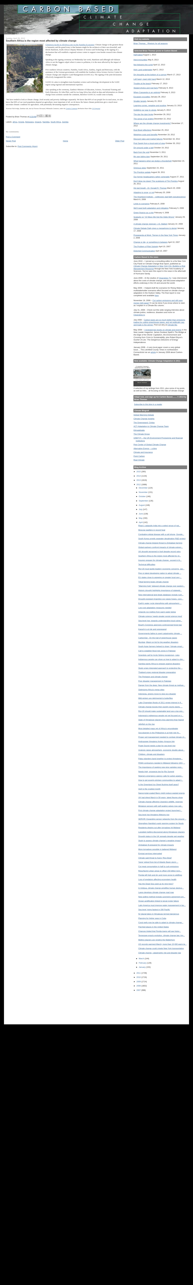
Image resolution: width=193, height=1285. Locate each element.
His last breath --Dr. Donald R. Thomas (149, 188)
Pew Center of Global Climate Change (149, 444)
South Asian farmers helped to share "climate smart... (161, 646)
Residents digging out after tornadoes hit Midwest (159, 827)
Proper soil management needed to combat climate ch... (162, 737)
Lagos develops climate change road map (156, 892)
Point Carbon (139, 456)
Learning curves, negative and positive (149, 105)
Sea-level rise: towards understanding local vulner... (160, 621)
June (141, 514)
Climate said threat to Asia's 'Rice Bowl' (155, 858)
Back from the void (141, 152)
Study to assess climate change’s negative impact (159, 840)
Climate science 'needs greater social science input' (160, 616)
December (143, 488)
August (142, 505)
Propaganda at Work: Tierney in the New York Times (155, 235)
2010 (138, 977)
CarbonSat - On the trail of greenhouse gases (157, 638)
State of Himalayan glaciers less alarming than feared (161, 720)
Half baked (138, 55)
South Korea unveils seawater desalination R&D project (161, 538)
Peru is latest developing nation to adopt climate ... (159, 573)
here (157, 295)
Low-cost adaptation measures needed (154, 608)
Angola (21, 122)
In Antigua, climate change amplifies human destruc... (161, 888)
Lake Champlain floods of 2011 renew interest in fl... (160, 702)
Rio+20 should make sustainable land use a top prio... (161, 711)
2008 (138, 986)
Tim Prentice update (141, 172)
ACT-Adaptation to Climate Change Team (151, 426)
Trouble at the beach (142, 83)
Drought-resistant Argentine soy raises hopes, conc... (160, 599)
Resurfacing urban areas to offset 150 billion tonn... (160, 871)
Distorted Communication (144, 251)
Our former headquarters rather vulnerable (151, 177)
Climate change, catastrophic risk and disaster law (159, 953)
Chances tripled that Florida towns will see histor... (159, 931)
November (143, 492)
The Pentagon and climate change (153, 677)
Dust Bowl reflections (142, 130)
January (142, 967)
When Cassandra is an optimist (146, 92)
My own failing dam (141, 156)
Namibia (46, 122)
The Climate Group (141, 434)
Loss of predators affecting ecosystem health (157, 879)
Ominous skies (139, 168)
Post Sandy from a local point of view (149, 143)
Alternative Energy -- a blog (145, 448)
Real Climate (138, 460)
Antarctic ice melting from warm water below (157, 612)
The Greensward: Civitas (144, 422)
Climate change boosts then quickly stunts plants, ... (160, 707)
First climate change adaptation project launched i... (160, 810)
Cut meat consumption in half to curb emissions (158, 866)
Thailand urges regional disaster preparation (157, 672)
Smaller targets (139, 101)
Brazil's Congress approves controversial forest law (160, 625)
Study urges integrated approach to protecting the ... (160, 668)
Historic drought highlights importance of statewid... (160, 590)
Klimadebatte (139, 430)
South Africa (56, 122)
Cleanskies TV (165, 278)
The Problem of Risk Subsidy (145, 246)
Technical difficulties (146, 564)
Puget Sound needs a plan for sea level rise (156, 746)
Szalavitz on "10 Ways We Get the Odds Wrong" (154, 217)
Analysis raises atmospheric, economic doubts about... (161, 750)
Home (65, 141)
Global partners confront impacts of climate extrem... (160, 547)
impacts (38, 122)
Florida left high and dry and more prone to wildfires (160, 875)
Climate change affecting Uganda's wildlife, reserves (160, 802)
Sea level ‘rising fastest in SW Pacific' (154, 909)
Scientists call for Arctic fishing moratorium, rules (158, 655)
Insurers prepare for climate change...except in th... (160, 560)
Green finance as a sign (143, 212)
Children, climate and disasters (151, 754)
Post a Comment (13, 137)
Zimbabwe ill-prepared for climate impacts (156, 845)
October (142, 496)
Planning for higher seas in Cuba (152, 918)
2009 (138, 981)
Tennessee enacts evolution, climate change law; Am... (161, 935)
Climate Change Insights (143, 419)
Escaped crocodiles (141, 97)
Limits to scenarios (141, 204)
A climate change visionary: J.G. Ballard (150, 224)
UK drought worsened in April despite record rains (159, 551)
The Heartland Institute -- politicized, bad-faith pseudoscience (159, 197)
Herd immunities (140, 60)
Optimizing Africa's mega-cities (151, 690)
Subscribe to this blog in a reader (148, 404)
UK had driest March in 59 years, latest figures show (160, 797)
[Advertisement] (147, 1005)
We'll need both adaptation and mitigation (151, 208)
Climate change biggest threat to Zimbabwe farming (160, 543)
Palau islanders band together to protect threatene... (160, 759)
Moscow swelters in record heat (151, 530)
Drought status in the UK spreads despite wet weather (161, 836)
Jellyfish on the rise (146, 724)
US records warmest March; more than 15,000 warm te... (162, 944)
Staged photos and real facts (145, 88)
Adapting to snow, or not (143, 192)
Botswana (29, 122)
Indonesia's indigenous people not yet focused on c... (160, 715)
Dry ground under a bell (143, 148)
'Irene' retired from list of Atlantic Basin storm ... (158, 862)
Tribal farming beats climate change (153, 582)
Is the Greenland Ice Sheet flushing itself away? (158, 784)
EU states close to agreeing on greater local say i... (160, 577)
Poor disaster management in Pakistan (154, 681)
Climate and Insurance (143, 452)
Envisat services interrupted (150, 853)
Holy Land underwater (142, 70)
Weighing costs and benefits (145, 134)
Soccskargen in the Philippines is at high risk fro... (159, 733)
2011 (138, 973)
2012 (138, 484)
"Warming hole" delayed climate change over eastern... (161, 586)
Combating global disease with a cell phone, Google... (161, 534)
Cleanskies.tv (139, 315)
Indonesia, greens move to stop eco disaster (157, 694)
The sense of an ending (143, 119)
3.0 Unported (96, 108)
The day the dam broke (143, 114)
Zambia (65, 122)
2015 (138, 471)
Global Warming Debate (143, 415)
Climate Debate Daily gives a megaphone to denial (155, 228)
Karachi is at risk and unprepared (152, 629)
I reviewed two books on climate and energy (162, 330)
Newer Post (11, 141)
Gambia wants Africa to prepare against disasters (159, 664)
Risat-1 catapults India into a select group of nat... (159, 525)
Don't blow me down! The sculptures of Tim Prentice (155, 181)
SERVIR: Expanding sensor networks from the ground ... (162, 819)
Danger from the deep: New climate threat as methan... (161, 685)
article (153, 352)
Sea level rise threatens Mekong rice (153, 815)
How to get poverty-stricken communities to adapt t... (160, 780)
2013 (138, 480)
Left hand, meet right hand (144, 79)
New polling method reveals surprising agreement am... (161, 897)
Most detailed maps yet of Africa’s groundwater (158, 728)
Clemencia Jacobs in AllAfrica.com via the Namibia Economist (70, 45)
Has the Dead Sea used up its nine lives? (155, 884)
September (144, 501)
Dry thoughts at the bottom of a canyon (149, 75)
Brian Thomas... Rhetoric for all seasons (150, 43)
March (142, 958)
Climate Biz (172, 325)
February (143, 963)
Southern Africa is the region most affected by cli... (159, 556)
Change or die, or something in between (150, 242)
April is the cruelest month (149, 789)
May (141, 518)
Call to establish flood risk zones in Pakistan (157, 651)
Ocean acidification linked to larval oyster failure (158, 901)
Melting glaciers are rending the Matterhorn (156, 940)
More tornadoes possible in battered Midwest (157, 849)
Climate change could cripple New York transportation (161, 948)
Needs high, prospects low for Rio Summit (156, 771)
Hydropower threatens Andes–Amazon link (156, 741)
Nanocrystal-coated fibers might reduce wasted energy (161, 793)
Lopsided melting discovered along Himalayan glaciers (161, 832)
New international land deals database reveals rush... (160, 595)
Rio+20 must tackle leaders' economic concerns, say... (161, 569)
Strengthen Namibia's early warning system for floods (161, 823)
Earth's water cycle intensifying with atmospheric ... (160, 603)
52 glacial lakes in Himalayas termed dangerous (158, 914)
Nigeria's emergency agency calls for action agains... (160, 776)
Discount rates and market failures (148, 139)
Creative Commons (71, 108)
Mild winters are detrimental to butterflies (155, 698)
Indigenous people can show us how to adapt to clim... (161, 659)
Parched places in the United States (153, 927)
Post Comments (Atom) (28, 146)
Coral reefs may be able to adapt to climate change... (160, 922)
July (141, 509)
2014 (138, 476)
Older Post (119, 141)
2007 (138, 990)
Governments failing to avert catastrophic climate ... (160, 633)
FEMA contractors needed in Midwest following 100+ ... (161, 763)
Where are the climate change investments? (152, 123)
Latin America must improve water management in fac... (162, 905)
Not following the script (143, 65)
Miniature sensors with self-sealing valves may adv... (160, 806)
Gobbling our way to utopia (144, 110)
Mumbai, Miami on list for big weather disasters (158, 642)
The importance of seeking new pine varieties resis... (160, 767)
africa (15, 122)
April (141, 522)
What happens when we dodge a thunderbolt (152, 161)
